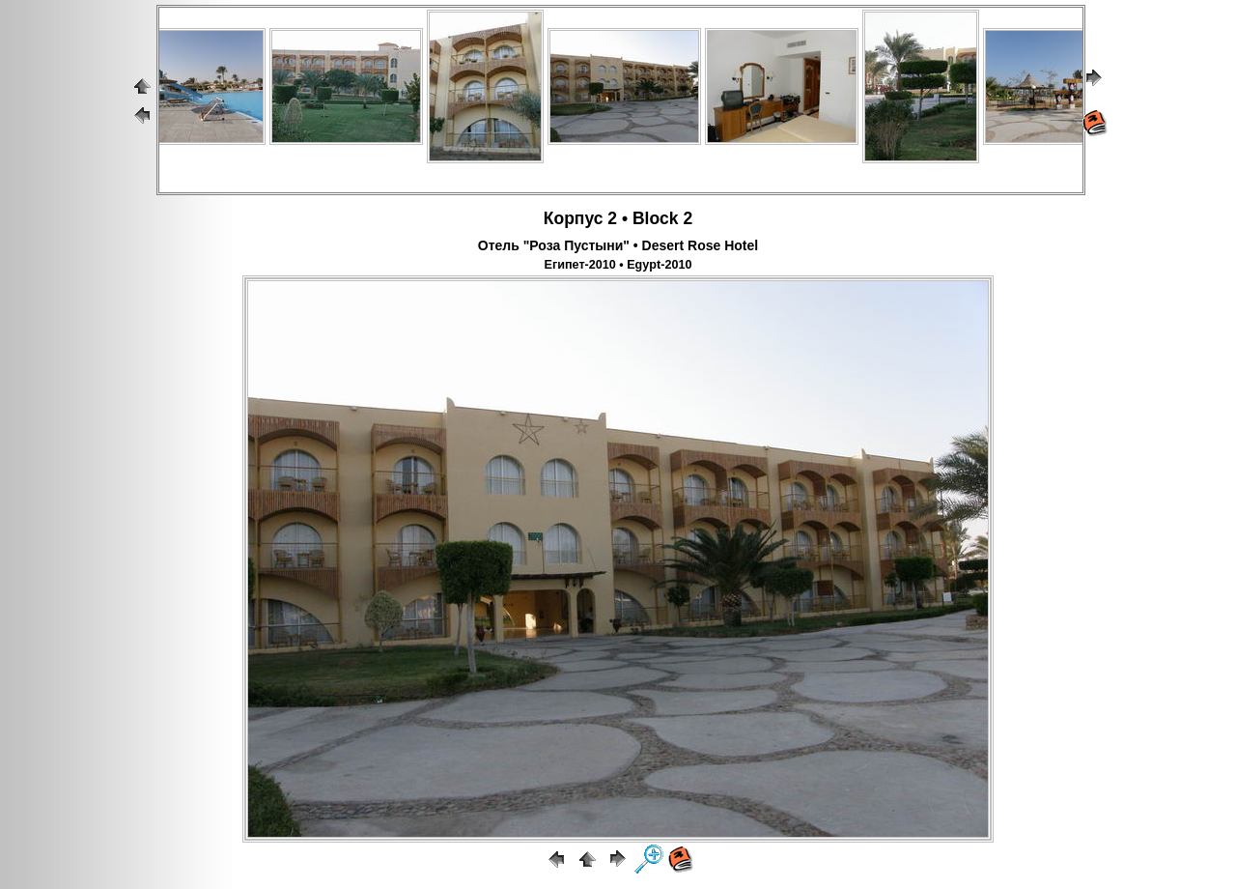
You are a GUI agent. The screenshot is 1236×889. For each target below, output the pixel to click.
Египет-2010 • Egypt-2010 (618, 265)
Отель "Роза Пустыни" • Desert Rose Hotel (618, 245)
